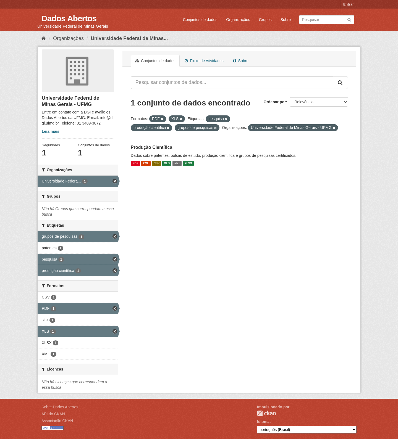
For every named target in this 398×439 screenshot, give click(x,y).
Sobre (286, 19)
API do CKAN (53, 414)
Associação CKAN (57, 421)
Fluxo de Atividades (204, 61)
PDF (135, 163)
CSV (156, 163)
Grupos (265, 19)
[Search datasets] (326, 19)
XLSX (188, 163)
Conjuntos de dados (200, 19)
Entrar (348, 4)
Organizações (238, 19)
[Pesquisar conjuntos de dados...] (232, 82)
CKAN (266, 413)
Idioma (263, 421)
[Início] (43, 38)
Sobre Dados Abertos (59, 407)
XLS (167, 163)
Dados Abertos (68, 18)
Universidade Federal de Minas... (129, 38)
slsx (177, 163)
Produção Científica (151, 147)
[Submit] (349, 19)
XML (146, 163)
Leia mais (50, 131)
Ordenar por (275, 102)
